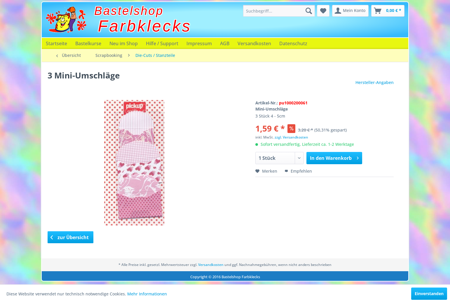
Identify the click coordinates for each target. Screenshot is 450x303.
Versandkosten (254, 43)
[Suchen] (309, 11)
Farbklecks (145, 26)
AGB (224, 43)
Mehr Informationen (147, 294)
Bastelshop (129, 10)
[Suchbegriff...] (279, 11)
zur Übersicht (69, 237)
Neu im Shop (123, 43)
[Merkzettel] (323, 11)
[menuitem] (279, 11)
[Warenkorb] (387, 11)
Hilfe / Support (162, 43)
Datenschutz (293, 43)
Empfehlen (298, 171)
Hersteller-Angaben (374, 82)
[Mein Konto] (350, 11)
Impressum (199, 43)
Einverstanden (429, 293)
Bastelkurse (88, 43)
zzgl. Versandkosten (291, 137)
